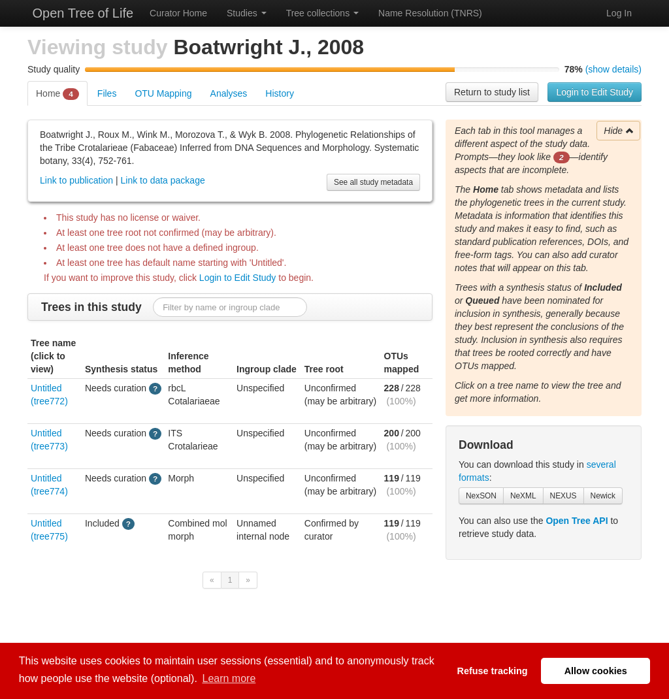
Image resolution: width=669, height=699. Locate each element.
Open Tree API (577, 520)
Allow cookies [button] (595, 671)
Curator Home (178, 13)
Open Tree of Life (81, 13)
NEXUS (563, 495)
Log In (619, 13)
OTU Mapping (163, 93)
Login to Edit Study (594, 92)
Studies (247, 13)
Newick (603, 495)
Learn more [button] (229, 678)
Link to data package (163, 180)
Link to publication (76, 180)
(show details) (613, 69)
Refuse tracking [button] (492, 671)
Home (57, 94)
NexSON (481, 495)
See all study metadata (373, 182)
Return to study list (492, 92)
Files (107, 93)
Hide (619, 130)
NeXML (523, 495)
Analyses (229, 93)
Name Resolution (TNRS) (430, 13)
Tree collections (322, 13)
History (279, 93)
